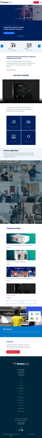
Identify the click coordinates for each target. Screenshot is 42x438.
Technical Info (21, 405)
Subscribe (21, 423)
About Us (21, 385)
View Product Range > (9, 33)
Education (10, 193)
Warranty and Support (21, 411)
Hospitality (31, 193)
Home (21, 379)
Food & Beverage (31, 214)
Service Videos (21, 402)
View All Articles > (21, 302)
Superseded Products (21, 400)
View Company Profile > (11, 69)
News (21, 382)
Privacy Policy (31, 434)
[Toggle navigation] (40, 2)
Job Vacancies (21, 390)
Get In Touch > (13, 351)
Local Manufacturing (21, 388)
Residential (10, 214)
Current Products (21, 397)
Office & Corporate (10, 172)
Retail (31, 172)
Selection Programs (21, 408)
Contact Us (36, 2)
